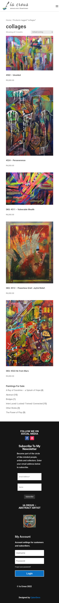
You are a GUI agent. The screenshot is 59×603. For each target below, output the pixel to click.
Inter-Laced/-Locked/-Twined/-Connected (24, 403)
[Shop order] (42, 32)
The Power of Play (14, 412)
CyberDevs (35, 597)
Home (8, 20)
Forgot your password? (23, 567)
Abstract (9, 395)
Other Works (11, 408)
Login (29, 573)
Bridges (9, 399)
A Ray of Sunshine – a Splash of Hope (23, 390)
